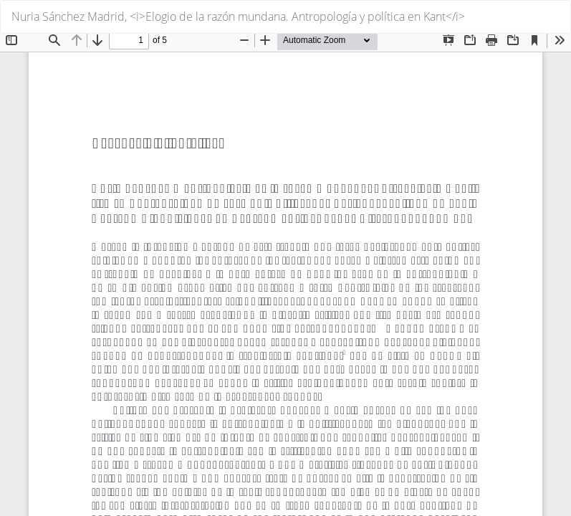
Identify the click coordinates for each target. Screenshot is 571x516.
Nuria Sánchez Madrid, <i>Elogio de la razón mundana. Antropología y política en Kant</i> (238, 16)
